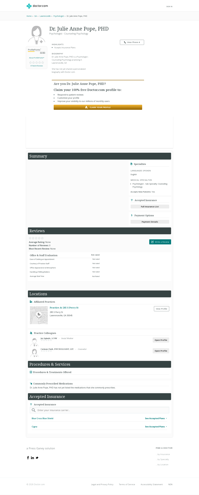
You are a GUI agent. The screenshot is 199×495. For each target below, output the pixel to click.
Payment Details (150, 221)
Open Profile (161, 340)
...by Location (162, 464)
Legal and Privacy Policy (102, 484)
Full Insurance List (150, 206)
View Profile (161, 308)
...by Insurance (163, 454)
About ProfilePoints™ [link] (36, 58)
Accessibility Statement (152, 484)
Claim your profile (98, 107)
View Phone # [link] (132, 42)
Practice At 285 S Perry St (64, 307)
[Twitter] (36, 457)
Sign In (169, 6)
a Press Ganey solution (41, 448)
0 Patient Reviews (36, 66)
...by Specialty (162, 459)
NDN (170, 484)
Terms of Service (127, 484)
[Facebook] (28, 457)
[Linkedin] (32, 457)
